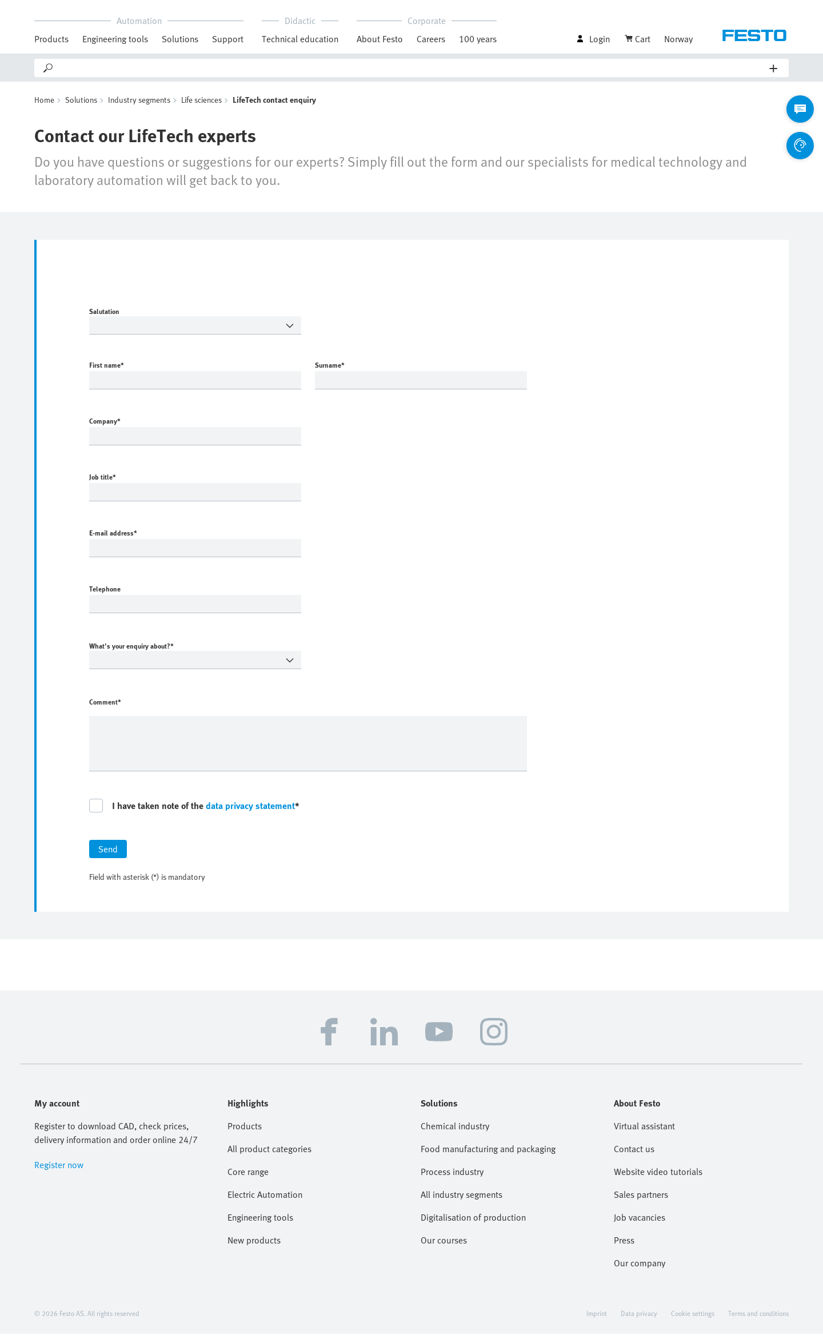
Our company (639, 1265)
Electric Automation (264, 1197)
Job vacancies (639, 1219)
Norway (678, 39)
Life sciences (201, 102)
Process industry (452, 1174)
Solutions (180, 39)
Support (227, 39)
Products (51, 39)
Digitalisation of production (473, 1219)
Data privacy (639, 1315)
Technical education (300, 39)
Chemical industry (455, 1128)
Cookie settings (692, 1315)
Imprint (596, 1315)
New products (254, 1242)
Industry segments (139, 102)
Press (624, 1242)
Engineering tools (115, 39)
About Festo (380, 39)
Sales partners (641, 1197)
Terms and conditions (758, 1315)
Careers (431, 39)
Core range (248, 1174)
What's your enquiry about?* (175, 648)
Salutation (175, 313)
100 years (478, 39)
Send (108, 851)
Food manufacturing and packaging (488, 1151)
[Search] (412, 68)
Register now (58, 1167)
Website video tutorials (658, 1174)
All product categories (269, 1151)
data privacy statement (250, 808)
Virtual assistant (644, 1128)
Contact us (634, 1151)
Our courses (444, 1242)
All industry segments (461, 1197)
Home (44, 102)
